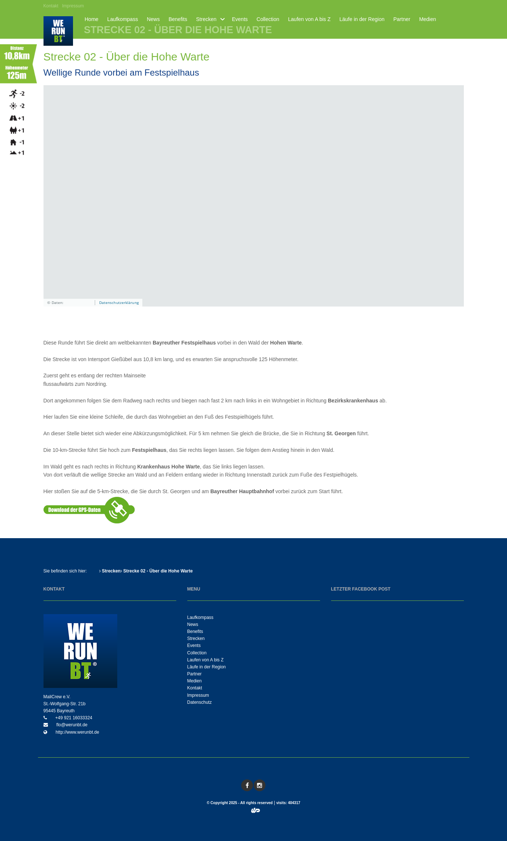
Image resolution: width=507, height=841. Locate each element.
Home (91, 19)
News (153, 19)
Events (240, 19)
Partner (401, 19)
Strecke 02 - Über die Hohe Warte (157, 571)
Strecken (206, 19)
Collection (268, 19)
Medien (427, 19)
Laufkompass (122, 19)
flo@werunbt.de (71, 724)
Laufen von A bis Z (309, 19)
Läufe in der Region (362, 19)
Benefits (178, 19)
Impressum (73, 6)
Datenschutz (199, 702)
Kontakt (51, 6)
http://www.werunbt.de (77, 732)
